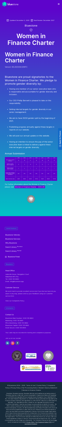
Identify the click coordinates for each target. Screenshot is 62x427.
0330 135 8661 (18, 320)
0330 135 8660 (28, 318)
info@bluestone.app (17, 281)
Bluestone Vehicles (12, 235)
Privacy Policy (15, 388)
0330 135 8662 (23, 323)
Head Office (10, 271)
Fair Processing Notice (30, 388)
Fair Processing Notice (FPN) (43, 422)
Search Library (14, 247)
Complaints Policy (18, 301)
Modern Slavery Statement (48, 388)
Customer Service (12, 287)
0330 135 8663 (24, 325)
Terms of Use (30, 385)
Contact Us (9, 315)
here (55, 420)
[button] (59, 4)
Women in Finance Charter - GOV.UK (29, 187)
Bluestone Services (12, 239)
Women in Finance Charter (32, 390)
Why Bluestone (11, 243)
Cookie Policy (41, 385)
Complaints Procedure (31, 424)
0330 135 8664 (20, 328)
